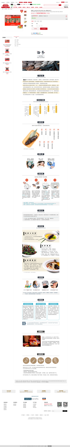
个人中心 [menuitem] (57, 2)
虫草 (14, 4)
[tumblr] (36, 33)
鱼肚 (28, 4)
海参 (31, 4)
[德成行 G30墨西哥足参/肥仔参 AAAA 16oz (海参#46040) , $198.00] (7, 45)
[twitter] (35, 33)
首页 (11, 7)
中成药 (12, 5)
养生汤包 (15, 5)
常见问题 (5, 407)
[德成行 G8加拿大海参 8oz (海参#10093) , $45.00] (7, 72)
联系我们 (34, 406)
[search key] (51, 5)
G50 (40, 21)
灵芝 (16, 4)
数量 (32, 25)
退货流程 (24, 405)
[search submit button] (60, 5)
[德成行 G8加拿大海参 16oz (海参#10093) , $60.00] (7, 54)
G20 (32, 21)
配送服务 (14, 405)
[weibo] (38, 33)
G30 (35, 21)
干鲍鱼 (22, 4)
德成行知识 (66, 7)
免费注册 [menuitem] (66, 2)
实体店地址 (34, 407)
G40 (38, 21)
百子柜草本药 (34, 4)
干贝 (26, 4)
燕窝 (12, 4)
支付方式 (5, 405)
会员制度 (5, 406)
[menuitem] (5, 2)
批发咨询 (5, 409)
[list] (26, 5)
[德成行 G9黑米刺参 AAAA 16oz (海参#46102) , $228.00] (7, 63)
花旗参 (19, 4)
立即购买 (35, 28)
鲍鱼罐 (24, 4)
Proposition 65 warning (40, 34)
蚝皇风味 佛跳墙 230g (41, 13)
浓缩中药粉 (38, 4)
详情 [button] (16, 37)
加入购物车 (44, 28)
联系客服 (24, 407)
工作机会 (34, 405)
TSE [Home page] (5, 5)
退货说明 (24, 406)
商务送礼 (5, 408)
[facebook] (34, 33)
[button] (8, 7)
